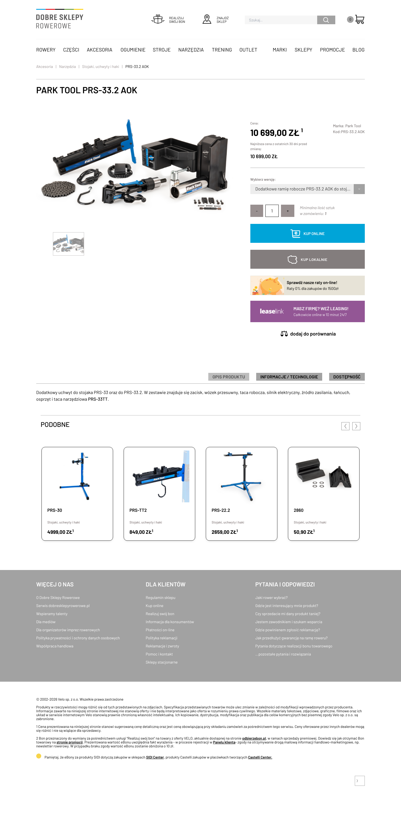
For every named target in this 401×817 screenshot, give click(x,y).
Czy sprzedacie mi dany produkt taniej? (288, 613)
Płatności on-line (160, 629)
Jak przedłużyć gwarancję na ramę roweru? (291, 637)
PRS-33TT (97, 399)
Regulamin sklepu (160, 597)
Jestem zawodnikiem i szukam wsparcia (288, 621)
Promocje (332, 50)
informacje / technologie (289, 376)
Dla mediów (45, 621)
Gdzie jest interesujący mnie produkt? (286, 605)
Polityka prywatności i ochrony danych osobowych (78, 637)
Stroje (162, 50)
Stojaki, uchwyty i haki (100, 66)
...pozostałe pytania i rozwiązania (283, 654)
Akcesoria (100, 50)
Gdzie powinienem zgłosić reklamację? (287, 629)
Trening (222, 50)
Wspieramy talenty (51, 613)
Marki (280, 50)
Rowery (46, 50)
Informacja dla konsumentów (170, 621)
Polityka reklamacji (161, 637)
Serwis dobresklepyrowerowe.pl (63, 605)
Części (71, 50)
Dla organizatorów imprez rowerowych (68, 629)
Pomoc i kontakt (159, 654)
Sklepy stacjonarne (162, 662)
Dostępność (347, 376)
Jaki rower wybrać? (271, 597)
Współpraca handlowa (54, 646)
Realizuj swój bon (160, 613)
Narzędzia (191, 50)
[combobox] (255, 189)
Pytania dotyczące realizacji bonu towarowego (293, 646)
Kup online (154, 605)
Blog (358, 50)
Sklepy (303, 50)
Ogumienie (133, 50)
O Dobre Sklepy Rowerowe (58, 597)
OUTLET (248, 50)
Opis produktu (228, 376)
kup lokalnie (314, 259)
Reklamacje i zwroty (162, 646)
